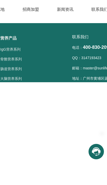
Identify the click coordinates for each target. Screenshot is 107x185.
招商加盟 (31, 9)
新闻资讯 (65, 9)
